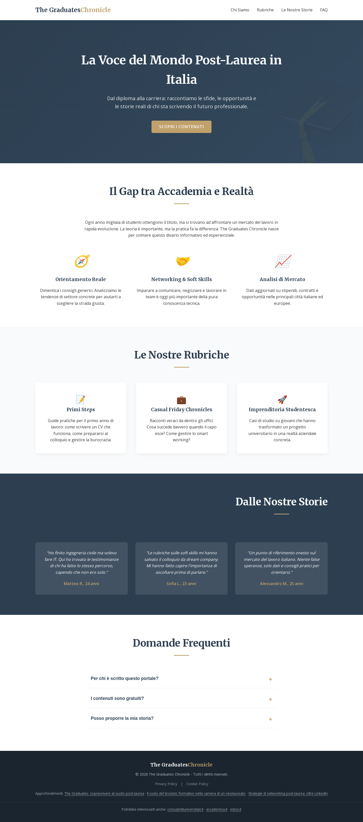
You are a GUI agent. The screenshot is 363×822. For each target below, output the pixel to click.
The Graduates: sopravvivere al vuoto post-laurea (104, 793)
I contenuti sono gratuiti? (117, 698)
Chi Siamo (240, 10)
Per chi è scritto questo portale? (125, 678)
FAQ (324, 10)
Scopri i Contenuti (181, 126)
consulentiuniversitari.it (185, 809)
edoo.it (235, 809)
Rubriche (265, 10)
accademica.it (216, 809)
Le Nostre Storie (297, 10)
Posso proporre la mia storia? (122, 718)
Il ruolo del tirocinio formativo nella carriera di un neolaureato (196, 793)
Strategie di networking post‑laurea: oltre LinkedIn (288, 793)
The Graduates (73, 10)
